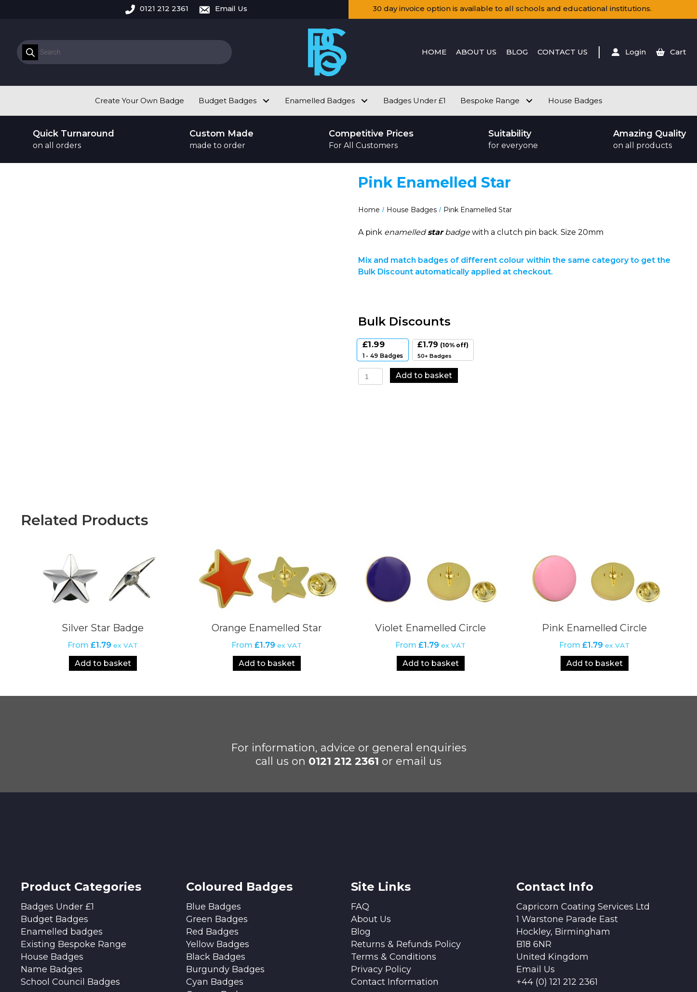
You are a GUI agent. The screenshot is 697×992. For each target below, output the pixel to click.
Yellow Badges (217, 851)
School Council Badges (70, 889)
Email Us (231, 8)
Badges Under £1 (57, 814)
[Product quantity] (370, 376)
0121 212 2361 (164, 8)
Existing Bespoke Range (73, 851)
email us (419, 668)
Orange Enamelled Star (267, 535)
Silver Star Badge (103, 535)
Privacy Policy (381, 876)
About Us (371, 826)
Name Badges (51, 876)
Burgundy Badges (225, 876)
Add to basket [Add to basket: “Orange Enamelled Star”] (267, 570)
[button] (266, 101)
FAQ (360, 814)
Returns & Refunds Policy (406, 851)
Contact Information (395, 889)
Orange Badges (220, 902)
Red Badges (212, 839)
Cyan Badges (214, 889)
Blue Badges (213, 814)
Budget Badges (54, 826)
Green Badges (217, 826)
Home (369, 209)
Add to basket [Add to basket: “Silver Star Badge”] (103, 570)
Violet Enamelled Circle (430, 535)
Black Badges (215, 864)
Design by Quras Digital (261, 959)
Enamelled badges (62, 839)
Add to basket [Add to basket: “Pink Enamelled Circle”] (594, 570)
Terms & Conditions (393, 864)
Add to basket (424, 375)
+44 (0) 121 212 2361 (557, 889)
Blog (361, 839)
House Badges (412, 209)
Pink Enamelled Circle (594, 535)
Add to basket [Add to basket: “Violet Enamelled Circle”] (430, 570)
